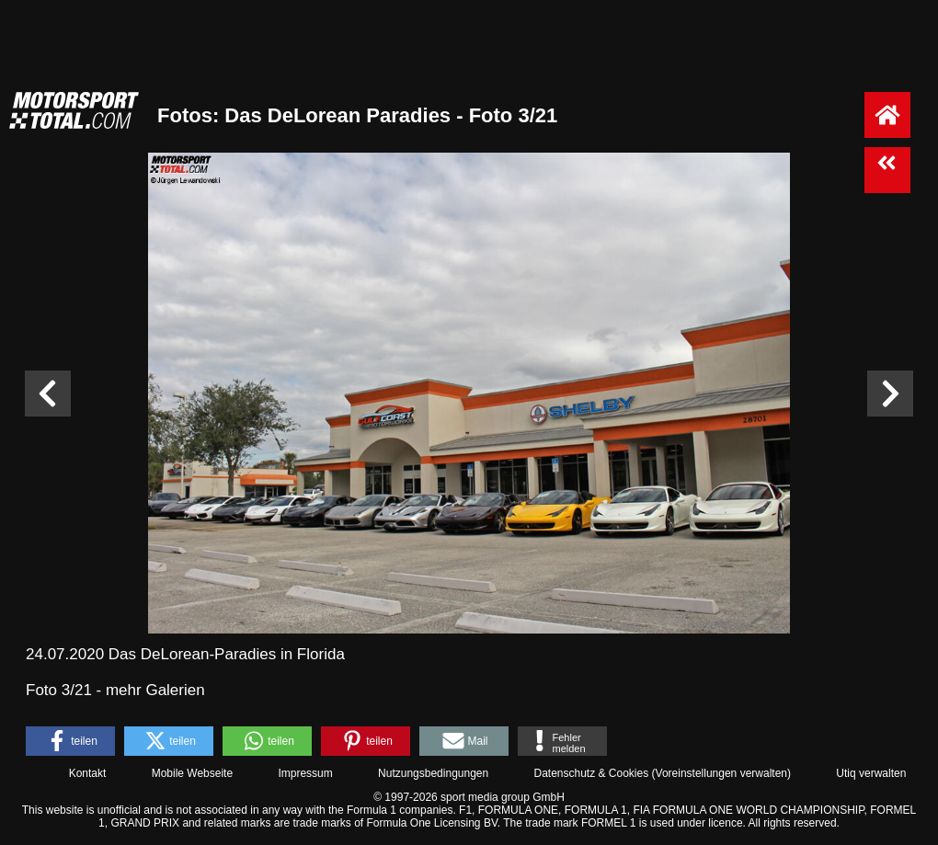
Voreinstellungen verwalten (721, 773)
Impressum (305, 773)
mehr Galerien (155, 690)
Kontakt (88, 773)
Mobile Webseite (193, 773)
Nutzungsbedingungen (433, 773)
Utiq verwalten (871, 773)
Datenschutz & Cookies (590, 773)
